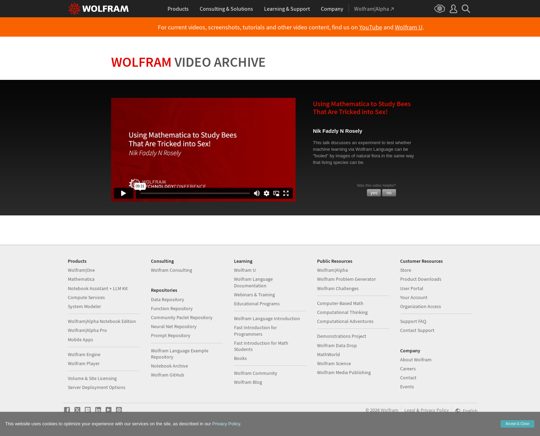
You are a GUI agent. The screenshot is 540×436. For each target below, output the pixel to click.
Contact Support (417, 330)
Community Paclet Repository (182, 317)
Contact (408, 377)
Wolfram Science (334, 363)
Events (407, 386)
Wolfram (188, 62)
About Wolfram (416, 359)
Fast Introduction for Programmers (255, 330)
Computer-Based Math (340, 303)
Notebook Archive (169, 366)
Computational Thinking (342, 312)
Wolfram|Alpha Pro (87, 330)
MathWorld (328, 354)
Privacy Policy (435, 410)
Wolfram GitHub (167, 375)
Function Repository (172, 308)
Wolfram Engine (84, 354)
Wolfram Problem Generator (346, 279)
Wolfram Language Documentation (253, 282)
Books (240, 358)
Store (405, 270)
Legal (409, 410)
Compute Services (86, 297)
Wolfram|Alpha (332, 270)
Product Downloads (420, 279)
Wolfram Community (255, 373)
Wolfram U (409, 27)
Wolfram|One (81, 270)
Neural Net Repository (174, 326)
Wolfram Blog (248, 382)
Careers (408, 368)
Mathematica (81, 279)
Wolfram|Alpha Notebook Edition (102, 321)
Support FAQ (413, 321)
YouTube (370, 27)
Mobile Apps (80, 339)
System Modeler (84, 306)
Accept (517, 424)
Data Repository (167, 299)
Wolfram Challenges (338, 288)
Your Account (414, 297)
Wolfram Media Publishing (344, 372)
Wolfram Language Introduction (267, 318)
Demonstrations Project (341, 336)
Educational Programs (257, 303)
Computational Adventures (345, 321)
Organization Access (420, 306)
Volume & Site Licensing (92, 378)
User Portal (411, 288)
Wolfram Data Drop (337, 345)
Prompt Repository (170, 335)
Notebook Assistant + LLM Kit (98, 288)
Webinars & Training (254, 294)
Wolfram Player (84, 363)
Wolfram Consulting (171, 270)
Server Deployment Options (96, 387)
